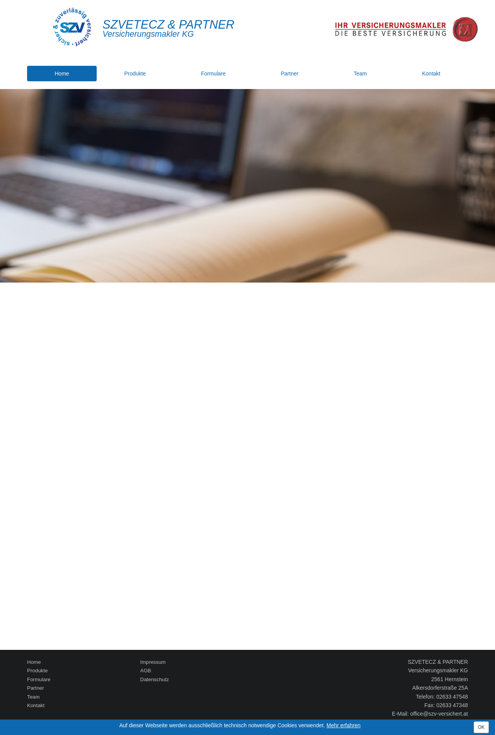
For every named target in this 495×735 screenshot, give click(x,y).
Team (360, 73)
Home (62, 73)
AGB (145, 670)
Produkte (135, 73)
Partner (290, 73)
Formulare (213, 73)
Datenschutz (154, 679)
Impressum (153, 662)
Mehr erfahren (343, 725)
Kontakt (431, 73)
